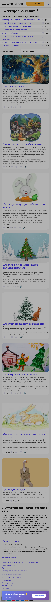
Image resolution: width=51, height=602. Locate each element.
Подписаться (39, 596)
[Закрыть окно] (47, 593)
